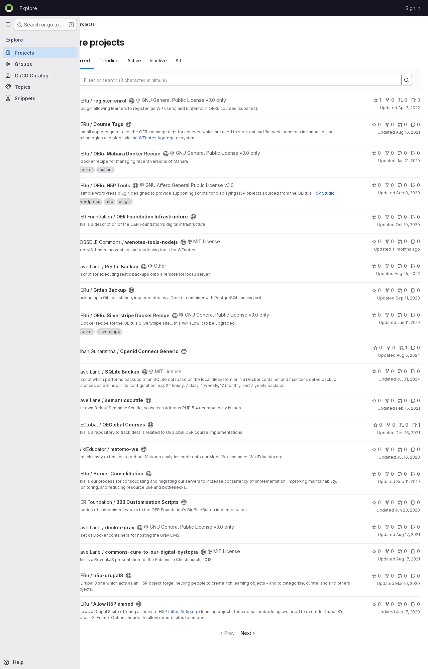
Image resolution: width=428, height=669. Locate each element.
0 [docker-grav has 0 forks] (389, 533)
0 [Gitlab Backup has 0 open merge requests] (402, 296)
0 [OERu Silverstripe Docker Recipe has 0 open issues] (415, 321)
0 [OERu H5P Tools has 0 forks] (389, 185)
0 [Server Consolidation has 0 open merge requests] (402, 480)
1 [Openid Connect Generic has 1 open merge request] (403, 353)
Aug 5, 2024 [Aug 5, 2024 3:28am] (408, 361)
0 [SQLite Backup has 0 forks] (389, 377)
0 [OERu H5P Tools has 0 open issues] (415, 185)
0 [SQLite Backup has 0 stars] (376, 377)
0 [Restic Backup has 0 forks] (389, 272)
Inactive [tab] (191, 60)
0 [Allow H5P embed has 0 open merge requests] (402, 610)
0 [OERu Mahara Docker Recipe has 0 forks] (389, 153)
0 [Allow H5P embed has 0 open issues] (415, 610)
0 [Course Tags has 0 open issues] (415, 124)
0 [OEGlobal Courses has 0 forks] (390, 431)
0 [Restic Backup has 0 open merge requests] (402, 272)
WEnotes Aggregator (220, 137)
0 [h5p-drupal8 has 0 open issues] (415, 582)
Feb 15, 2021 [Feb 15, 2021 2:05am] (408, 414)
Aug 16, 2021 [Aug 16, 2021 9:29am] (408, 132)
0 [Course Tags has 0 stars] (376, 124)
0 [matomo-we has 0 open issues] (415, 455)
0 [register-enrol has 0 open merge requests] (402, 100)
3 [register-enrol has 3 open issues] (415, 100)
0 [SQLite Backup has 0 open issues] (415, 377)
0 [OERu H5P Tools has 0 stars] (376, 185)
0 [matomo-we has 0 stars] (376, 455)
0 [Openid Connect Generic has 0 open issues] (415, 353)
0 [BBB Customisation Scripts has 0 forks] (389, 508)
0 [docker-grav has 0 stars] (376, 533)
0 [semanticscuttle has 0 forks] (389, 406)
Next (265, 639)
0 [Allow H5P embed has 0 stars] (376, 610)
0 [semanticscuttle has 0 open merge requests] (402, 406)
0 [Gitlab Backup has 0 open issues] (415, 296)
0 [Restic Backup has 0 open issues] (415, 272)
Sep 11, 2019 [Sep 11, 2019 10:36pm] (408, 487)
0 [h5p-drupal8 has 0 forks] (389, 582)
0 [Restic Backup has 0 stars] (376, 272)
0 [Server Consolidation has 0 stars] (376, 480)
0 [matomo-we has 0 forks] (389, 455)
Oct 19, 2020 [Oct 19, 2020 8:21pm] (408, 230)
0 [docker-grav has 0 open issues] (415, 533)
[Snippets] (40, 98)
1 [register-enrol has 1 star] (377, 100)
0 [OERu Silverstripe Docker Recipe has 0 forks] (389, 321)
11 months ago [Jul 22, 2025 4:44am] (406, 255)
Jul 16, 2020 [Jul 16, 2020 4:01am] (408, 463)
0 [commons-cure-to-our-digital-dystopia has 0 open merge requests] (402, 557)
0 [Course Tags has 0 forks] (389, 124)
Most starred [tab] (108, 60)
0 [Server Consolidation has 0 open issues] (415, 480)
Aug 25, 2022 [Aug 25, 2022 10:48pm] (407, 279)
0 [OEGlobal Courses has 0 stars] (377, 431)
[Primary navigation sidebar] (8, 24)
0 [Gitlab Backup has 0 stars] (376, 296)
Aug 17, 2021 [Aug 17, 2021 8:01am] (408, 564)
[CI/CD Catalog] (40, 75)
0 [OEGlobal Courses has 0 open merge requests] (403, 431)
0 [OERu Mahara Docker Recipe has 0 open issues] (415, 153)
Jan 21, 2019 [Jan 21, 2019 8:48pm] (408, 160)
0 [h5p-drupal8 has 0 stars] (376, 582)
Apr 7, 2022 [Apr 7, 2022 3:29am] (409, 107)
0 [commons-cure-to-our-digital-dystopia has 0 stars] (376, 557)
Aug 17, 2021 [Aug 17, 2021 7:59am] (408, 540)
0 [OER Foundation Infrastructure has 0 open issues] (415, 223)
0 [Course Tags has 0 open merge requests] (402, 124)
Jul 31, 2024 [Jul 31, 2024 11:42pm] (408, 385)
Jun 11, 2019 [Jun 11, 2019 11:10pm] (408, 328)
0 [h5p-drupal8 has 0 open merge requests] (402, 582)
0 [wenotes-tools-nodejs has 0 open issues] (415, 247)
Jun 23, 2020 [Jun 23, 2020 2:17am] (407, 516)
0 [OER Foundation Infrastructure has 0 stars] (376, 223)
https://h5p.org (216, 617)
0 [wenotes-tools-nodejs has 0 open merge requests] (402, 247)
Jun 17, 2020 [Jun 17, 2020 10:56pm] (408, 617)
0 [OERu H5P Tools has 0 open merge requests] (402, 185)
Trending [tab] (141, 60)
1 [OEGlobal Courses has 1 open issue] (416, 431)
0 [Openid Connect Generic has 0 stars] (377, 353)
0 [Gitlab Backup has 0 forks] (389, 296)
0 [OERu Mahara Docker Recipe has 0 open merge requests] (402, 153)
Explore (28, 8)
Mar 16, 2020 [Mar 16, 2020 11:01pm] (407, 589)
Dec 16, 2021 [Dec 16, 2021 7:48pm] (408, 438)
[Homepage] (9, 8)
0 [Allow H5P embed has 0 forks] (389, 610)
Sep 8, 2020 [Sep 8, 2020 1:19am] (408, 192)
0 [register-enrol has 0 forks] (389, 100)
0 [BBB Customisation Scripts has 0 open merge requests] (402, 508)
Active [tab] (167, 60)
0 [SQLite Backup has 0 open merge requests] (402, 377)
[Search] (254, 80)
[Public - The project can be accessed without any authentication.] (164, 101)
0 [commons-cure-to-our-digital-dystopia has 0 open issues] (415, 557)
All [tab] (211, 60)
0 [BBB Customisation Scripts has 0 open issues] (415, 508)
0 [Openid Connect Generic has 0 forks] (390, 353)
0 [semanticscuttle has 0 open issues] (415, 406)
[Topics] (40, 86)
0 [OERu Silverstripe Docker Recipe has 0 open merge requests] (402, 321)
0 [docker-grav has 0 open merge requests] (402, 533)
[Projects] (40, 52)
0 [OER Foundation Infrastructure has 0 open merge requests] (402, 223)
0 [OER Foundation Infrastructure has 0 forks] (389, 223)
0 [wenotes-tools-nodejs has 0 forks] (389, 247)
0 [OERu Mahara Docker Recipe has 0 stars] (376, 153)
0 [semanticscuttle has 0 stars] (376, 406)
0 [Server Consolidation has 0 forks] (389, 480)
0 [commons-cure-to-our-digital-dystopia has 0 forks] (389, 557)
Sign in (413, 8)
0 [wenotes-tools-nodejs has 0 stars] (376, 247)
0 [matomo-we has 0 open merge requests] (402, 455)
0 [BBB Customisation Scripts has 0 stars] (376, 508)
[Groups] (40, 64)
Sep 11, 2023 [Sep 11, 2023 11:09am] (408, 304)
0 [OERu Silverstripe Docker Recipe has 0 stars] (376, 321)
